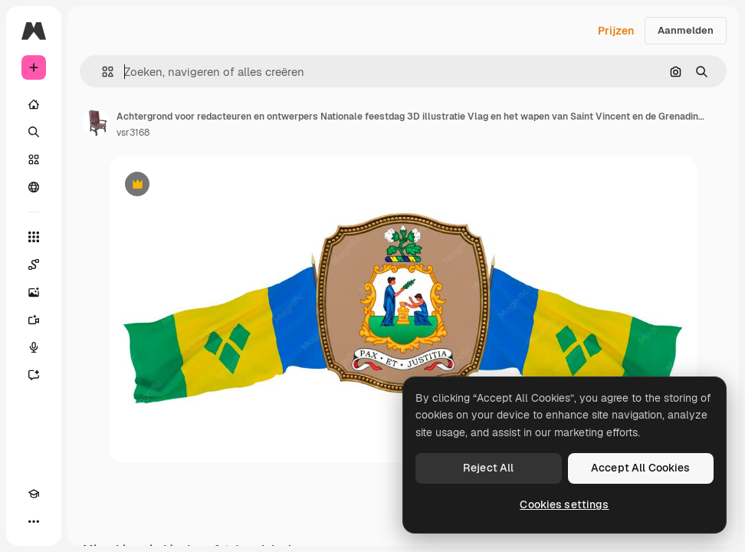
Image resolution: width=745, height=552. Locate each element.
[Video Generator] (33, 319)
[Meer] (33, 521)
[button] (101, 71)
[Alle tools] (33, 237)
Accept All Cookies (641, 468)
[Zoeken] (33, 132)
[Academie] (33, 493)
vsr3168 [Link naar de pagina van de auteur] (133, 133)
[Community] (33, 187)
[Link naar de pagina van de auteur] (96, 122)
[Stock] (33, 159)
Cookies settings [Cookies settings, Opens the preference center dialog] (564, 504)
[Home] (33, 104)
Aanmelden (686, 30)
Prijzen (616, 31)
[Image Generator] (33, 292)
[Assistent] (33, 375)
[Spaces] (33, 264)
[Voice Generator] (33, 347)
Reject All (488, 468)
